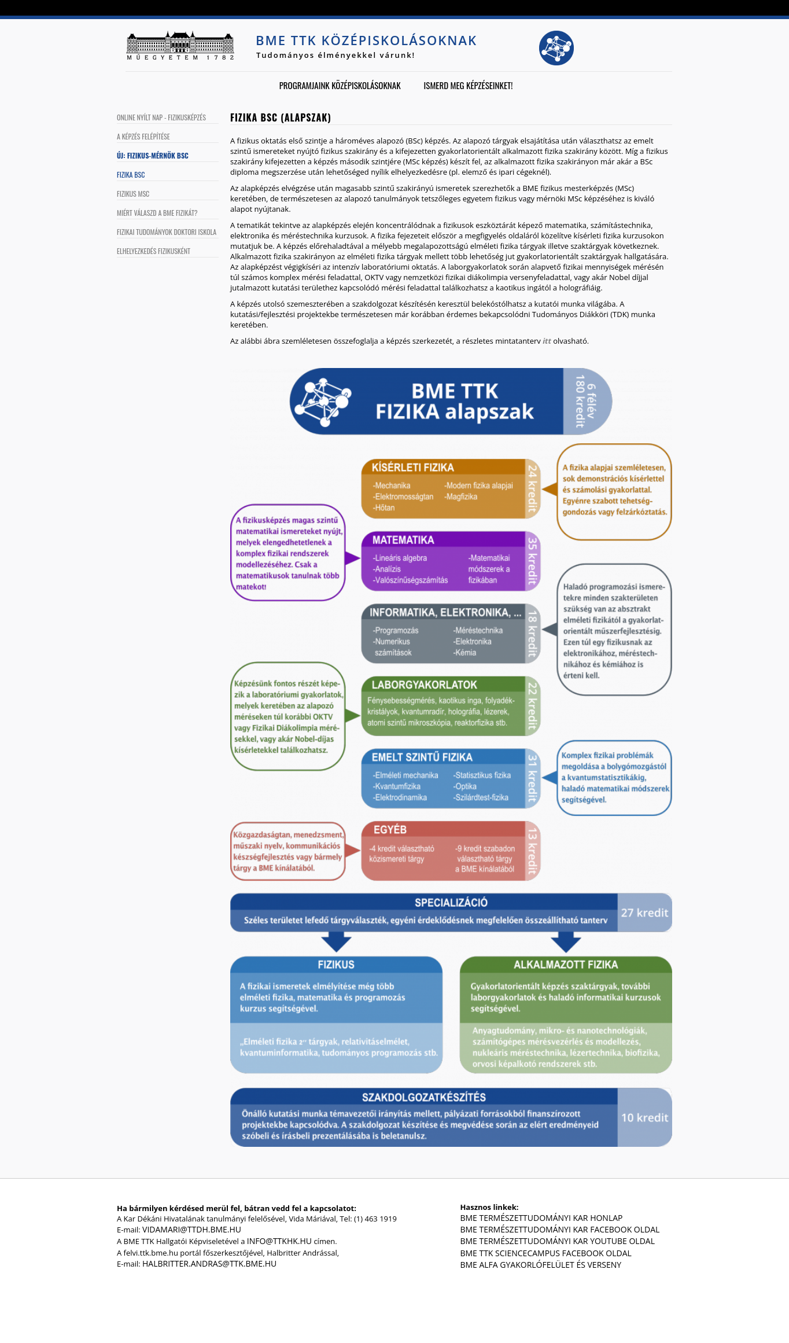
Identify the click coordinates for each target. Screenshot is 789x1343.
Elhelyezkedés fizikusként (153, 251)
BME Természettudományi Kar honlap (541, 1217)
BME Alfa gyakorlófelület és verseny (540, 1264)
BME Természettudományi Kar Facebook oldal (559, 1229)
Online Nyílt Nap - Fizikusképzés (161, 117)
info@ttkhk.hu (279, 1240)
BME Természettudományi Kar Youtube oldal (557, 1240)
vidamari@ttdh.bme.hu (191, 1229)
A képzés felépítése (143, 136)
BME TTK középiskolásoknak (366, 40)
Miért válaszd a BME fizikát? (157, 213)
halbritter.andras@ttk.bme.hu (209, 1263)
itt (547, 341)
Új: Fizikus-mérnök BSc (153, 155)
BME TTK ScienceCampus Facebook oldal (545, 1253)
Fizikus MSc (133, 193)
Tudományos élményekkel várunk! (335, 55)
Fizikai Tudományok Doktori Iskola (166, 232)
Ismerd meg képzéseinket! (468, 85)
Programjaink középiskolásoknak (340, 85)
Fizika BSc (131, 174)
